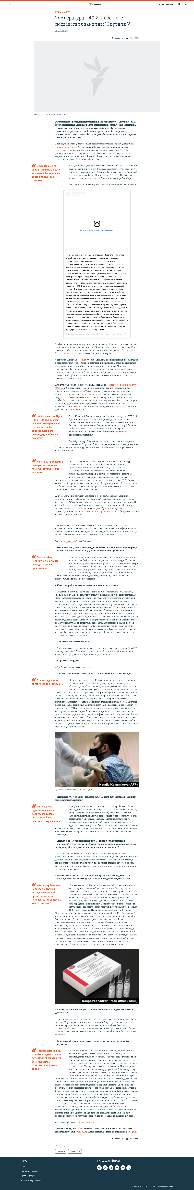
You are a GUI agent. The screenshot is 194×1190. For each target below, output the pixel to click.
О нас (23, 1167)
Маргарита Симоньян (86, 334)
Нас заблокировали (29, 1171)
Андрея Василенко (89, 394)
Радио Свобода (86, 1122)
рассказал (71, 541)
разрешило (79, 407)
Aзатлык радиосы (166, 4)
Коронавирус (62, 12)
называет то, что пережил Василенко (100, 511)
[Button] (117, 38)
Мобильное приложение (32, 1181)
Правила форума (28, 1176)
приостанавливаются (65, 147)
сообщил (81, 360)
